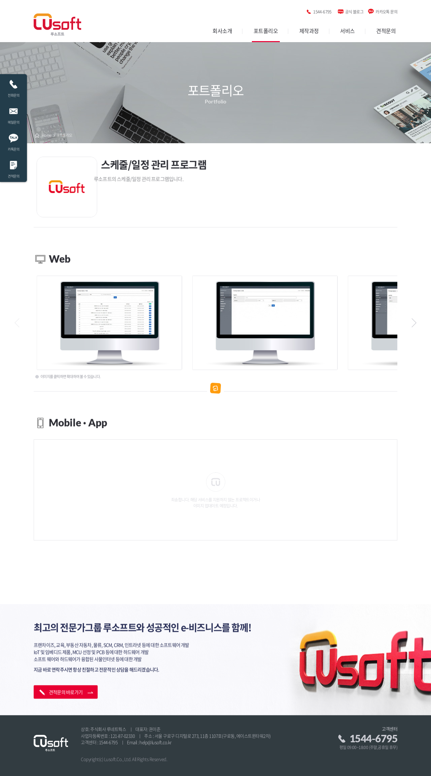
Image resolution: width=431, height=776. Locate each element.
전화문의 (13, 87)
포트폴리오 (266, 31)
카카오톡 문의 (386, 10)
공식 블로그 (354, 10)
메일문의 (13, 114)
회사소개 (222, 31)
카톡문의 (13, 141)
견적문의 (386, 31)
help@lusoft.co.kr (155, 742)
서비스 (347, 31)
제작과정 (309, 31)
